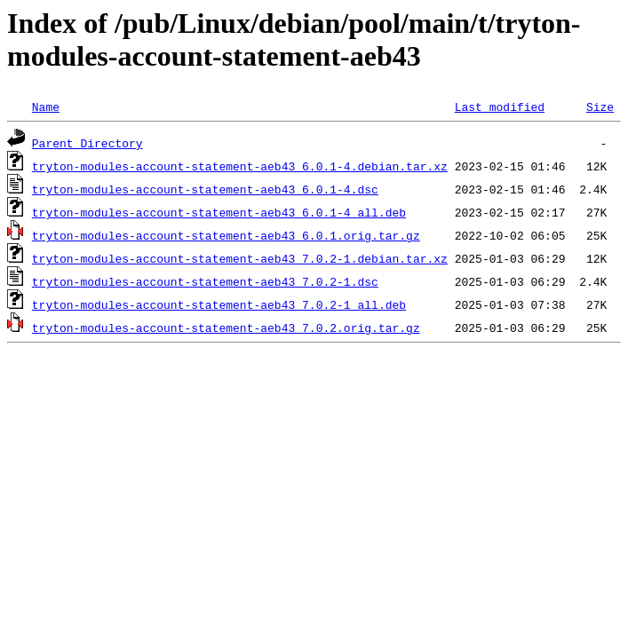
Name (46, 106)
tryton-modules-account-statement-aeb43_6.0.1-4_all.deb (219, 212)
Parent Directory (87, 143)
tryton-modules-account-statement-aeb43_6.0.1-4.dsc (205, 189)
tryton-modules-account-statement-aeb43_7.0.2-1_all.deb (219, 304)
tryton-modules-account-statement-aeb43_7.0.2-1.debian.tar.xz (240, 258)
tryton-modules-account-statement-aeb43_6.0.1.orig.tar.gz (226, 235)
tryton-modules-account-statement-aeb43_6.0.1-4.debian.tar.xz (240, 166)
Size (600, 106)
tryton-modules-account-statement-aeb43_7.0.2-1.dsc (205, 281)
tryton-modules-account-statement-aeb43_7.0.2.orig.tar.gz (226, 327)
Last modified (500, 106)
